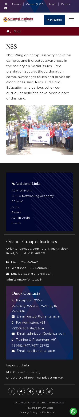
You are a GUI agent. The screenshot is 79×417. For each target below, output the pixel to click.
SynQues (47, 407)
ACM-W (17, 201)
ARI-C (16, 206)
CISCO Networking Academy (33, 196)
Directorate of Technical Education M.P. (35, 377)
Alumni (16, 4)
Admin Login (21, 217)
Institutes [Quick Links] (54, 19)
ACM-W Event (22, 190)
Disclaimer (49, 412)
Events (65, 4)
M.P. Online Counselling (23, 372)
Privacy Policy (28, 412)
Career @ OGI (35, 4)
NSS (17, 31)
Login (52, 4)
